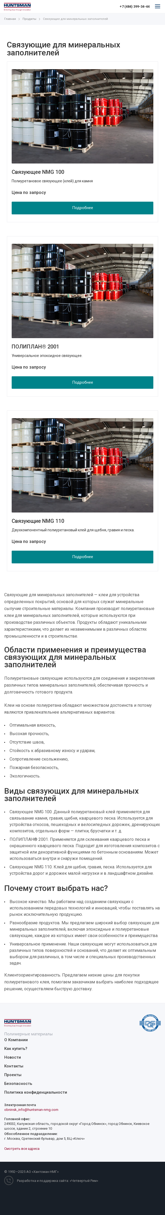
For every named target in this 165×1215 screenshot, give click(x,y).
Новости (12, 1057)
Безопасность (18, 1083)
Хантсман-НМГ (45, 1172)
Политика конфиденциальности (35, 1092)
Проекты (12, 1074)
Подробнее (82, 207)
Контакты (13, 1066)
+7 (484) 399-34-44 (135, 6)
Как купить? (15, 1048)
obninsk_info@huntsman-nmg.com (31, 1110)
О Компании (16, 1039)
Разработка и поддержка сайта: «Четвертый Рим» (57, 1181)
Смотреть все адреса (22, 1149)
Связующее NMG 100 (38, 172)
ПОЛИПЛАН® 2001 (35, 346)
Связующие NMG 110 (38, 521)
